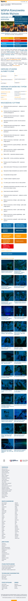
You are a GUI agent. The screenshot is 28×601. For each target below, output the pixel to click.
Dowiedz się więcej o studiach (7, 489)
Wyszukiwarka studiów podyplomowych (8, 565)
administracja (4, 76)
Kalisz (16, 512)
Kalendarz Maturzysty (5, 472)
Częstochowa (4, 506)
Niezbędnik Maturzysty (5, 231)
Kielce (16, 513)
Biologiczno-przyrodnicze (6, 548)
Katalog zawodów (5, 493)
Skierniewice (17, 529)
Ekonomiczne (4, 544)
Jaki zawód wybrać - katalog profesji (7, 236)
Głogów (3, 509)
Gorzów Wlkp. (4, 510)
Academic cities (4, 586)
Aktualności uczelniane (18, 236)
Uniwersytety (4, 559)
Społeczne (3, 551)
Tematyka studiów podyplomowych (8, 567)
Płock (3, 525)
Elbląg (16, 506)
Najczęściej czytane (19, 23)
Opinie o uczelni (5, 38)
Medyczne (3, 546)
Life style (3, 497)
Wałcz (3, 535)
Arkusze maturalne (5, 471)
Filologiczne (4, 555)
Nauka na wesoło (5, 496)
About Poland (4, 584)
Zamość (3, 538)
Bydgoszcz (17, 504)
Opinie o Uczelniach (5, 475)
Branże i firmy (4, 576)
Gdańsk (3, 508)
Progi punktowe (5, 40)
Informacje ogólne (18, 16)
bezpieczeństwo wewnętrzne (7, 79)
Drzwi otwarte (18, 40)
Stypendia (17, 43)
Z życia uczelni (4, 479)
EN (23, 1)
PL (21, 1)
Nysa (16, 521)
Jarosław (16, 510)
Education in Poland (5, 585)
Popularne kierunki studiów (6, 491)
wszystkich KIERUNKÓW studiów (14, 59)
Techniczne (4, 543)
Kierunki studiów (4, 492)
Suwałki (3, 530)
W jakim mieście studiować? (6, 483)
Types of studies (4, 588)
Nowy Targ (3, 521)
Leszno (16, 517)
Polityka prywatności (17, 585)
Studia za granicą (19, 241)
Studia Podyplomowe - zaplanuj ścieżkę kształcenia (6, 246)
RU (24, 1)
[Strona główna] (5, 1)
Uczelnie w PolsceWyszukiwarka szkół (20, 225)
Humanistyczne (4, 552)
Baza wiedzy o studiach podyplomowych (8, 569)
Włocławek (3, 536)
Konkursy (16, 588)
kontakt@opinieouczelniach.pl (21, 595)
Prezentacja (4, 45)
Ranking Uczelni (4, 476)
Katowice (3, 513)
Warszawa (16, 535)
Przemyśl (3, 526)
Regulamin (16, 584)
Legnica (3, 517)
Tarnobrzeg (17, 531)
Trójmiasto (3, 534)
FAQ (2, 589)
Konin (3, 514)
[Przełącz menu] (13, 16)
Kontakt (15, 586)
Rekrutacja (17, 38)
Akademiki (4, 43)
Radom (3, 527)
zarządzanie (17, 82)
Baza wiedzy (4, 577)
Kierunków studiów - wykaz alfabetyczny (7, 225)
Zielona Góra (17, 538)
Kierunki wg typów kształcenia (21, 21)
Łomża (16, 518)
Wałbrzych (16, 534)
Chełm (3, 505)
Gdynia (16, 508)
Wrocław (16, 536)
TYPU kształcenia (16, 65)
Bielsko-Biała (4, 504)
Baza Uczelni (4, 474)
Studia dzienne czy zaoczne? (7, 485)
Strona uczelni (18, 45)
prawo (16, 75)
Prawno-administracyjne (6, 547)
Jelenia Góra (4, 512)
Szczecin (16, 530)
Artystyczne (4, 556)
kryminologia (4, 83)
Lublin (3, 518)
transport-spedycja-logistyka (20, 79)
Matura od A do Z (19, 230)
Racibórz (16, 526)
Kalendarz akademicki (7, 253)
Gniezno (16, 509)
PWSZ (3, 560)
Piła (15, 523)
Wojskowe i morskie (5, 557)
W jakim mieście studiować (6, 568)
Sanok (3, 529)
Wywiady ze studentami (6, 488)
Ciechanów (17, 505)
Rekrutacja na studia (5, 487)
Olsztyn (3, 522)
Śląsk (3, 531)
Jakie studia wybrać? (5, 480)
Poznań (16, 525)
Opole (16, 522)
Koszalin (16, 514)
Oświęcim (3, 523)
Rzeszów (16, 527)
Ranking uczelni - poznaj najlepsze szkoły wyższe (6, 241)
